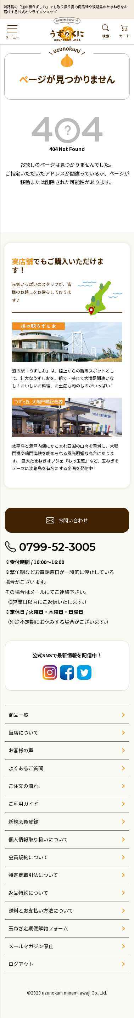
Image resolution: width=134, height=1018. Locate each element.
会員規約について (28, 857)
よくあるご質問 (26, 768)
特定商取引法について (33, 874)
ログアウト (21, 963)
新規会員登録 (23, 821)
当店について (23, 732)
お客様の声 (21, 750)
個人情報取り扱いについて (38, 839)
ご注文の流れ (23, 785)
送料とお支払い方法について (41, 910)
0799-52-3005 (50, 547)
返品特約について (28, 892)
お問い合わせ (67, 520)
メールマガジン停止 (31, 946)
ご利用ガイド (23, 803)
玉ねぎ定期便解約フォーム (38, 928)
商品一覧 (18, 714)
